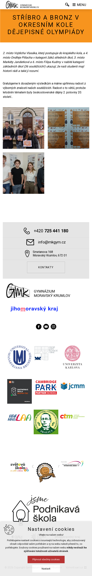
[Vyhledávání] (67, 4)
